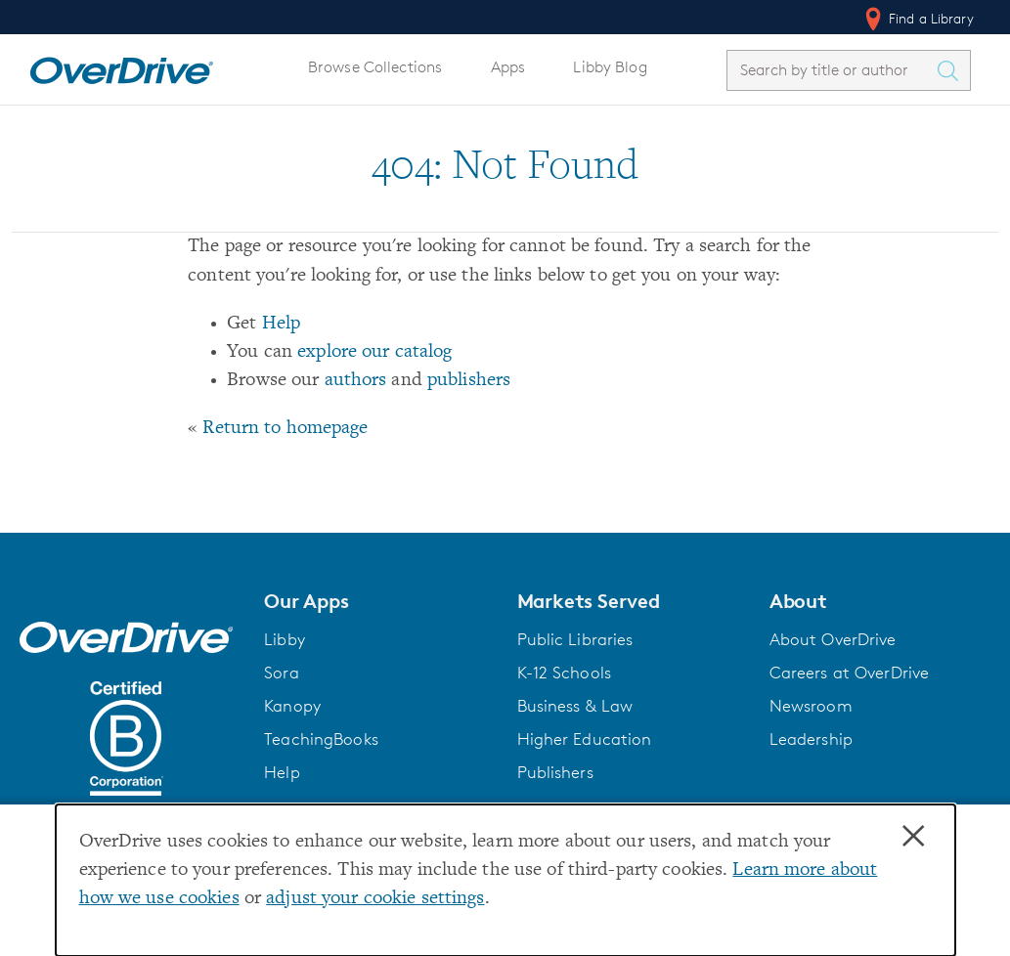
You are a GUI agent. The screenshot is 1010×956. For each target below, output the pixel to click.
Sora (281, 672)
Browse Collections (375, 67)
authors (356, 380)
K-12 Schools (564, 672)
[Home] (121, 66)
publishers (468, 380)
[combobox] (831, 70)
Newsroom (811, 706)
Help (281, 324)
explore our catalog (374, 352)
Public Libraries (575, 639)
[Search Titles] (952, 70)
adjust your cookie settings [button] (375, 899)
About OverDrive (833, 639)
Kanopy (292, 706)
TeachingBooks (321, 739)
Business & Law (575, 706)
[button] (378, 601)
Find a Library (917, 18)
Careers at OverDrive (849, 672)
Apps (508, 67)
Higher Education (584, 739)
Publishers (555, 772)
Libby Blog (609, 67)
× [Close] (913, 837)
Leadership (811, 739)
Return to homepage (285, 428)
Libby (284, 639)
